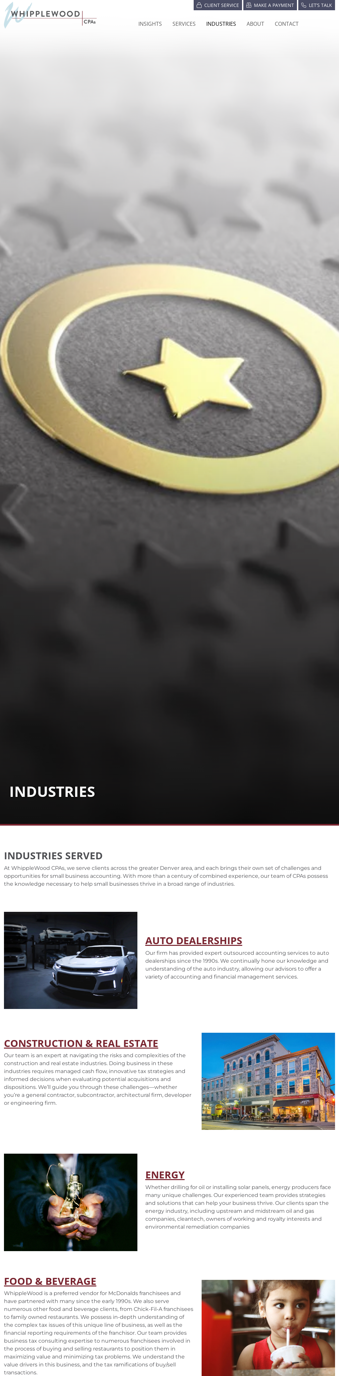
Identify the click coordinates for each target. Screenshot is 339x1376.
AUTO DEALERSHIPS (193, 940)
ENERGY (165, 1174)
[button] (221, 23)
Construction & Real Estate (81, 1043)
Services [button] (184, 23)
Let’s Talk (316, 4)
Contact (287, 23)
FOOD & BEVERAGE (50, 1281)
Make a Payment (270, 4)
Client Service (218, 4)
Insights (150, 23)
